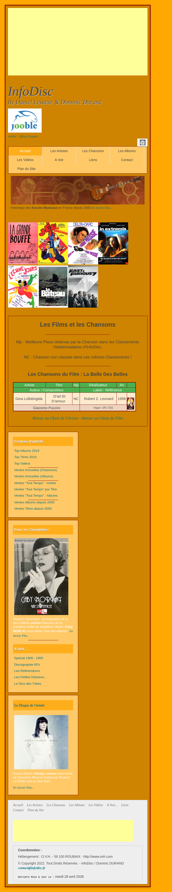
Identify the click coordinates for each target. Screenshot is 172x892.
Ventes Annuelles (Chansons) (35, 470)
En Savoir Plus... (102, 207)
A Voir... (112, 805)
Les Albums (127, 151)
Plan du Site (26, 169)
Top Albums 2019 (26, 451)
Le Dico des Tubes (27, 683)
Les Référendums (27, 671)
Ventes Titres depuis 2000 (33, 508)
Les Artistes (59, 151)
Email (143, 142)
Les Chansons (93, 151)
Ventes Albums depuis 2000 (34, 502)
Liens (93, 160)
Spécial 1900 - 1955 (28, 658)
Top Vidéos (22, 463)
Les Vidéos (25, 160)
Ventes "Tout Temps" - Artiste (35, 483)
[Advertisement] (90, 41)
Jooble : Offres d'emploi (23, 136)
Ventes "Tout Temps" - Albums (35, 495)
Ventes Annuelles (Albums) (33, 476)
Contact (127, 160)
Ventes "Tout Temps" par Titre (35, 489)
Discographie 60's (27, 664)
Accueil (25, 151)
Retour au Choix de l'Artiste (55, 418)
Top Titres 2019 (25, 457)
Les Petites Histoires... (30, 677)
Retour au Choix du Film (102, 418)
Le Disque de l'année (29, 705)
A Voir (59, 160)
